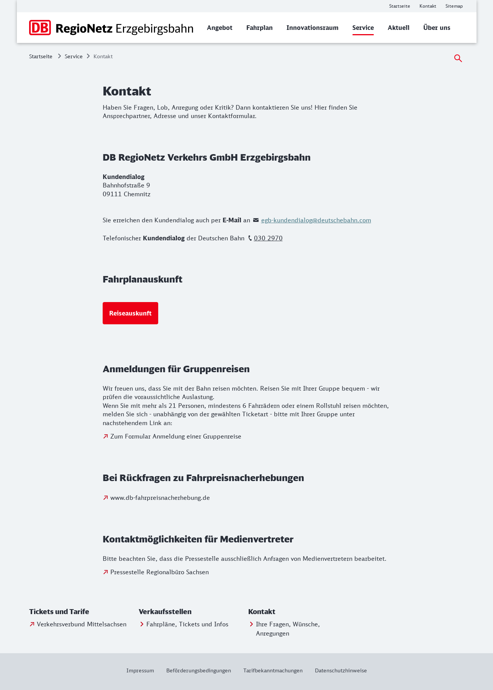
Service (74, 56)
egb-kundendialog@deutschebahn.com (316, 220)
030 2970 (268, 238)
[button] (82, 611)
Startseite (40, 56)
